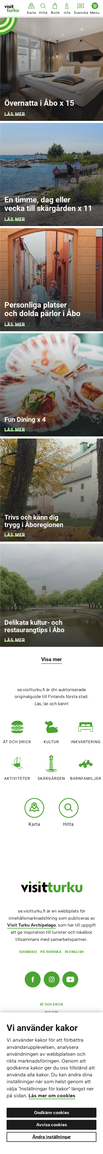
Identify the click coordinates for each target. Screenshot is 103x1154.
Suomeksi (28, 952)
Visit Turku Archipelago (31, 925)
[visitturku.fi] (51, 891)
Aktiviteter (17, 766)
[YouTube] (70, 979)
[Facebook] (33, 979)
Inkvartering (86, 730)
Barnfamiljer (85, 766)
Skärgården (51, 766)
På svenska (50, 952)
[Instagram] (52, 979)
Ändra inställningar (51, 1136)
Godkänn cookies (51, 1112)
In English (74, 952)
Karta (34, 812)
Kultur (51, 730)
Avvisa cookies (51, 1124)
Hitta (69, 812)
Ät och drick (17, 730)
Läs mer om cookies (52, 1096)
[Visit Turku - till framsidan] (11, 8)
